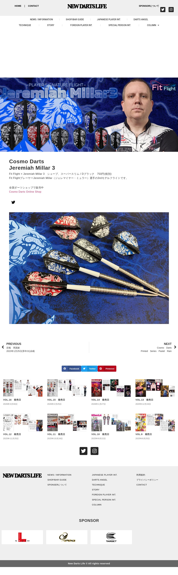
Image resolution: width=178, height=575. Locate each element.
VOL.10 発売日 (100, 434)
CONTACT (33, 6)
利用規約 (143, 476)
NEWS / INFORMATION (41, 19)
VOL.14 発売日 (100, 399)
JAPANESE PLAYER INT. (109, 19)
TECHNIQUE (25, 25)
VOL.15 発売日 (56, 399)
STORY (50, 25)
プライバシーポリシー (151, 482)
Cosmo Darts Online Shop (25, 191)
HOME (18, 6)
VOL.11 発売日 (56, 434)
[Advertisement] (89, 53)
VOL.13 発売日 (144, 399)
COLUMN (153, 25)
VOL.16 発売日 (12, 399)
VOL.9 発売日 (143, 434)
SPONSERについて (61, 488)
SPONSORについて (149, 6)
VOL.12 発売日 (12, 434)
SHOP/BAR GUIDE (75, 19)
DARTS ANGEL (141, 19)
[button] (71, 369)
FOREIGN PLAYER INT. (81, 25)
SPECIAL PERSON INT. (119, 25)
